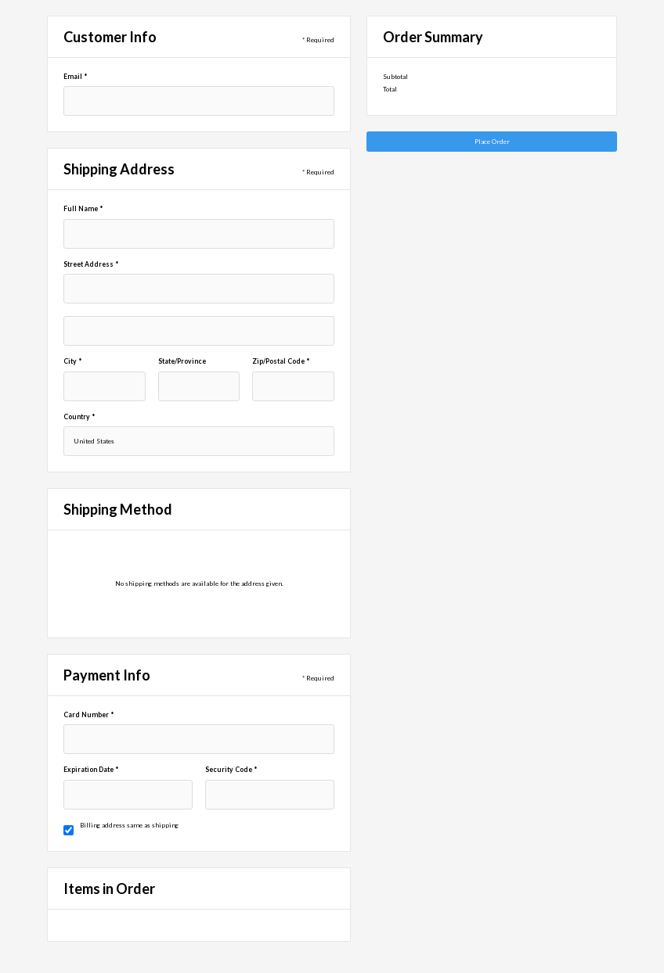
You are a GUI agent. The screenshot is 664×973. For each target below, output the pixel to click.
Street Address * (90, 264)
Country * (79, 417)
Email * (75, 77)
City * (72, 361)
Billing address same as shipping (129, 825)
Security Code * (231, 770)
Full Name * (83, 209)
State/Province (182, 361)
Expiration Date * (90, 770)
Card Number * (88, 715)
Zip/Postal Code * (280, 361)
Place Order (492, 141)
